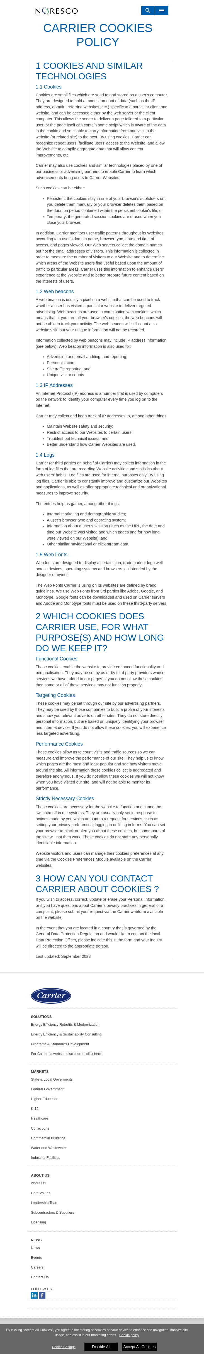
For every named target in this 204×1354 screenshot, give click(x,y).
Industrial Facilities (45, 1157)
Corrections (40, 1128)
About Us (38, 1183)
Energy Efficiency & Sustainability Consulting (66, 1034)
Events (36, 1257)
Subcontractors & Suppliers (52, 1212)
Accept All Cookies (139, 1347)
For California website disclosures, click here (66, 1054)
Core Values (40, 1193)
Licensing (38, 1222)
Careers (37, 1267)
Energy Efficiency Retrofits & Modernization (65, 1024)
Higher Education (44, 1099)
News (35, 1248)
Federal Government (47, 1089)
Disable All (101, 1347)
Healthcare (39, 1118)
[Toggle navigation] (148, 10)
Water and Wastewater (49, 1148)
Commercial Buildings (48, 1138)
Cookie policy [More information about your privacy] (129, 1336)
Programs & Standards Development (60, 1044)
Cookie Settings (64, 1348)
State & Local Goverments (51, 1079)
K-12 (34, 1108)
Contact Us (39, 1277)
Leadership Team (44, 1203)
